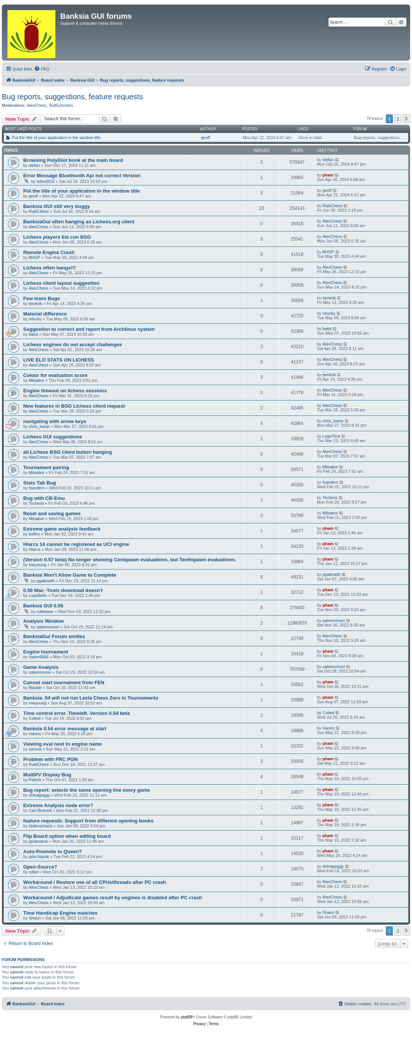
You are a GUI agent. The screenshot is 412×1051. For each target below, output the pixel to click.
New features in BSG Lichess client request (74, 406)
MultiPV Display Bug (47, 774)
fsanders (37, 488)
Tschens (36, 503)
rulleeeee (45, 611)
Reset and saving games (52, 513)
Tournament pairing (46, 467)
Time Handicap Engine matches (60, 913)
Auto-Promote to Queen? (52, 851)
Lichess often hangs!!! (49, 268)
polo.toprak (39, 856)
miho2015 (46, 181)
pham (328, 175)
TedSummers (61, 105)
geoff (205, 137)
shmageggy (39, 795)
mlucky (35, 319)
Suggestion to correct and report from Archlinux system (89, 329)
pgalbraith (46, 581)
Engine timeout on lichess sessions (65, 390)
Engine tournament (45, 652)
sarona (35, 749)
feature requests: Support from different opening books (88, 821)
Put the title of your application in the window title (56, 137)
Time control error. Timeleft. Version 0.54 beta (76, 713)
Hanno (35, 733)
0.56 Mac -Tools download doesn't (63, 590)
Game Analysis (40, 667)
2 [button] (398, 118)
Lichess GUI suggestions (52, 437)
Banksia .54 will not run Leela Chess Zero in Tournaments (90, 698)
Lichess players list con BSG (57, 237)
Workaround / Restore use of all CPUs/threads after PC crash (94, 882)
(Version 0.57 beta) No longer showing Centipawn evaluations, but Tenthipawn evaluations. (129, 559)
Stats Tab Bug (39, 483)
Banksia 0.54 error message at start (64, 728)
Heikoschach (40, 826)
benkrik (35, 303)
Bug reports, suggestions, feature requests (72, 97)
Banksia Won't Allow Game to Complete (69, 575)
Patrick (35, 779)
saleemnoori (48, 627)
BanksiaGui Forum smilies (54, 636)
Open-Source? (40, 867)
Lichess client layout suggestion (61, 283)
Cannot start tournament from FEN (63, 682)
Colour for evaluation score (55, 375)
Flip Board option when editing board (67, 836)
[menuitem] (41, 68)
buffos (34, 534)
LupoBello (38, 595)
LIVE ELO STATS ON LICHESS (58, 360)
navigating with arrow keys (54, 421)
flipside (35, 687)
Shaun (35, 918)
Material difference (45, 314)
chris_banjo (39, 426)
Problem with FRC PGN (50, 759)
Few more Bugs (41, 298)
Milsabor (37, 380)
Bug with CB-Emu (44, 498)
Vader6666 (39, 657)
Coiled (34, 718)
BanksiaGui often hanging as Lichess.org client (79, 221)
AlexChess (37, 105)
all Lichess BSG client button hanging (67, 452)
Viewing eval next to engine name (62, 744)
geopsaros (38, 841)
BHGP (34, 257)
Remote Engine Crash (48, 252)
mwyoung (37, 564)
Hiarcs (34, 549)
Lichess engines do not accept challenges (72, 344)
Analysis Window (43, 621)
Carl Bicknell (40, 810)
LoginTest (331, 436)
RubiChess (39, 211)
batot (33, 334)
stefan (34, 165)
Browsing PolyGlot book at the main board (73, 160)
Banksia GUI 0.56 (43, 605)
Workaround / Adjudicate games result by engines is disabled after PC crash (112, 897)
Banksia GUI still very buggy (56, 206)
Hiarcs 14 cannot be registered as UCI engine (76, 544)
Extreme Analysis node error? (58, 805)
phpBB (186, 1017)
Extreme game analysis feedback (62, 529)
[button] (406, 118)
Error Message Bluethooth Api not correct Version (81, 175)
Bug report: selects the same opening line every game (86, 790)
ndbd (33, 872)
